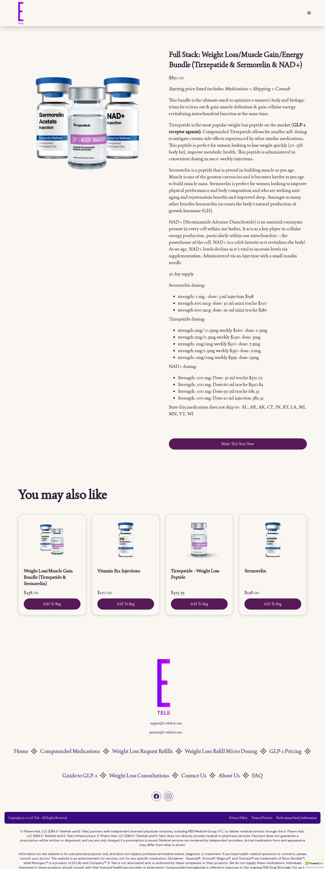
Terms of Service (261, 818)
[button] (309, 13)
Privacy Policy (238, 818)
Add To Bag (52, 604)
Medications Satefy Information (296, 818)
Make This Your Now (237, 443)
